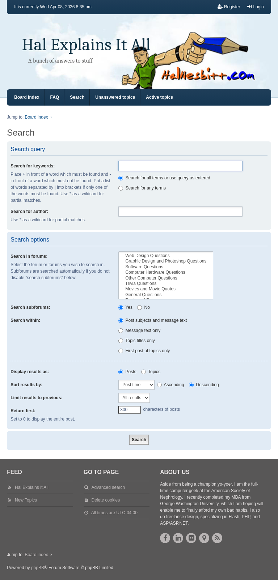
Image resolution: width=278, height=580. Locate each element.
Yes (125, 307)
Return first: (22, 410)
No (143, 307)
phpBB (37, 567)
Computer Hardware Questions (166, 272)
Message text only (139, 330)
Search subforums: (30, 307)
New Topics (26, 500)
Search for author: (29, 211)
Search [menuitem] (77, 97)
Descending (204, 384)
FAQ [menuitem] (54, 97)
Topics (150, 371)
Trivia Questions (166, 283)
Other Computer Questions (166, 278)
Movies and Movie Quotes (166, 289)
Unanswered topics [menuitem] (115, 97)
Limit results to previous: (36, 397)
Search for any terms (142, 188)
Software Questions (166, 267)
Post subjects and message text (152, 320)
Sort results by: (26, 384)
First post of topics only (144, 350)
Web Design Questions (166, 256)
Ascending (170, 384)
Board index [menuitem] (26, 97)
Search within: (25, 320)
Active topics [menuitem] (159, 97)
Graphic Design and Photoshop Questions (166, 261)
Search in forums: (28, 256)
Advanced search (108, 487)
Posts (127, 371)
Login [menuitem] (255, 6)
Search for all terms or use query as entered (164, 177)
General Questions (166, 295)
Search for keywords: (32, 166)
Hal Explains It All (86, 45)
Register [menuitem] (229, 6)
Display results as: (29, 371)
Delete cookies (106, 500)
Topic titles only (136, 340)
